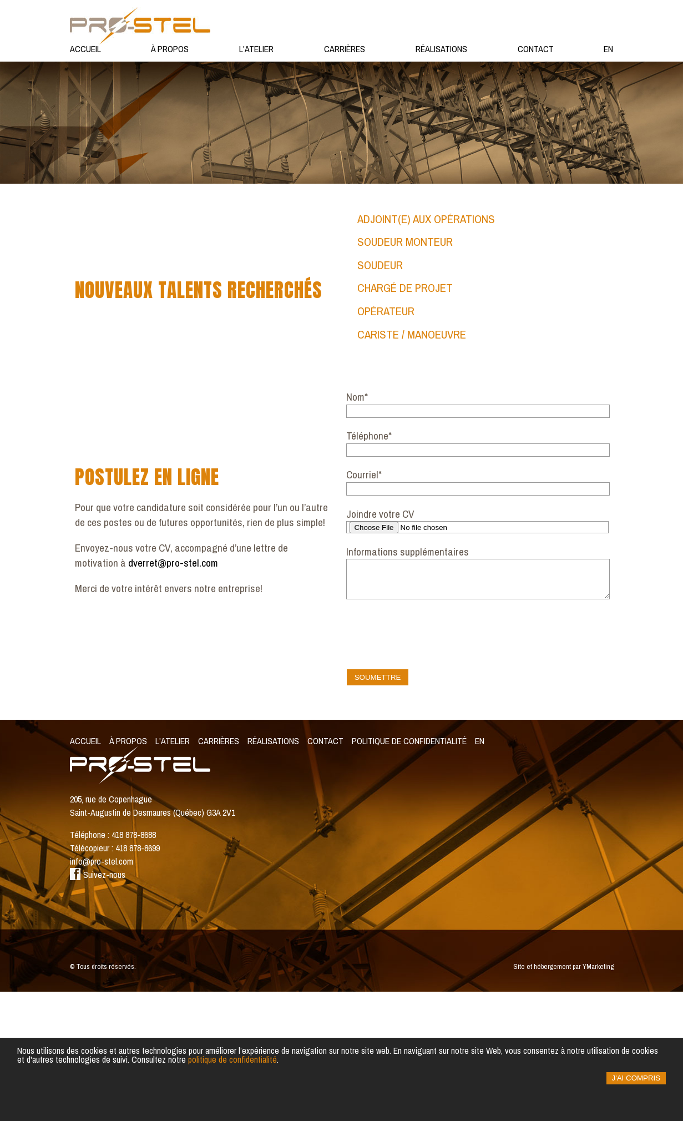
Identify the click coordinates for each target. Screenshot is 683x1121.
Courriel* (364, 604)
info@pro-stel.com (101, 990)
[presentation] (430, 760)
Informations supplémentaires (407, 680)
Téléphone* (369, 565)
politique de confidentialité (232, 1059)
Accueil (85, 48)
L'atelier (256, 48)
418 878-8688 (134, 964)
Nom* (357, 526)
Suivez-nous (97, 1003)
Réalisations (441, 48)
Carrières (344, 48)
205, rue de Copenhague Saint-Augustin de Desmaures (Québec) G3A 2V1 (152, 935)
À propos (170, 48)
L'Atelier (172, 870)
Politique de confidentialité (409, 870)
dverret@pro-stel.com (173, 691)
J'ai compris (636, 1078)
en (608, 48)
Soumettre (378, 806)
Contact (536, 48)
